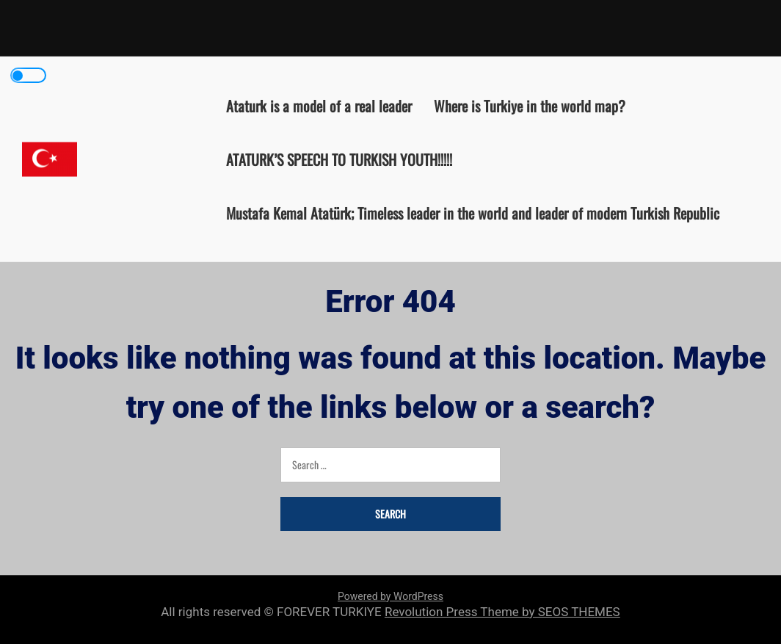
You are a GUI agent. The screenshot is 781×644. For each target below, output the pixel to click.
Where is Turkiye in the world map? (529, 105)
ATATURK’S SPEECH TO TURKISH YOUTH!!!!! (339, 159)
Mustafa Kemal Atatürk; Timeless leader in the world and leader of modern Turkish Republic (472, 212)
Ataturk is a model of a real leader (319, 105)
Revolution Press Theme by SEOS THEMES (502, 611)
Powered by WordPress (390, 596)
